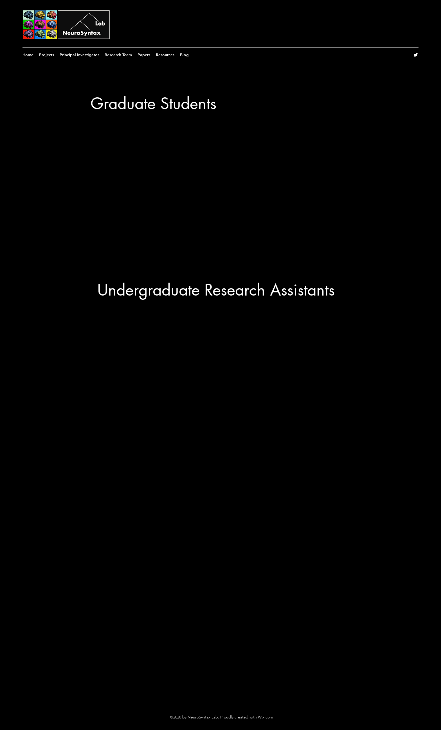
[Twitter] (415, 55)
